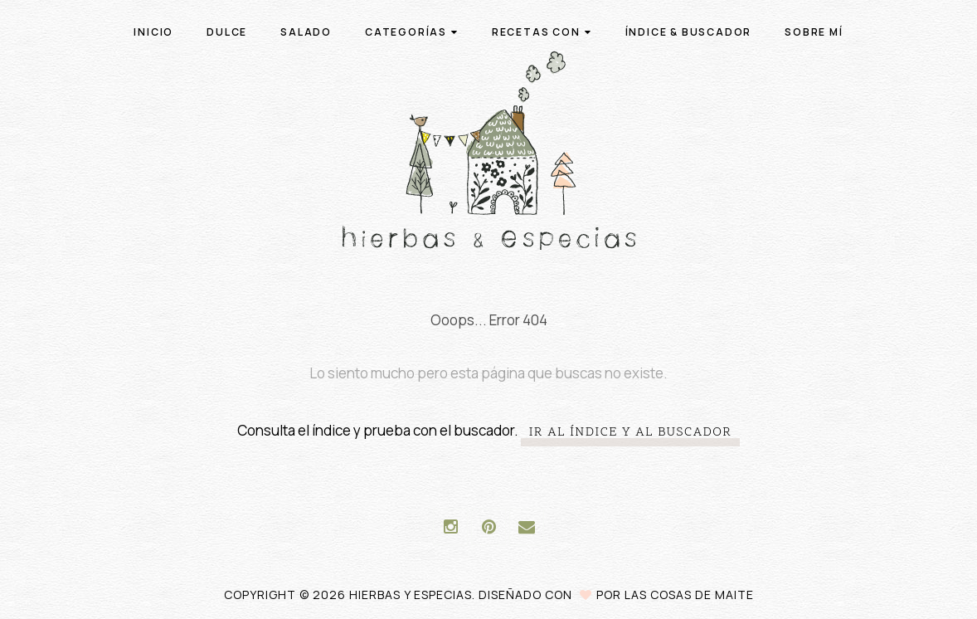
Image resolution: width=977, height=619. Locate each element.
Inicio (153, 32)
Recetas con (542, 32)
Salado (306, 32)
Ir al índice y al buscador (630, 432)
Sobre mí (814, 32)
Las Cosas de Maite (689, 594)
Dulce (227, 32)
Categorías (412, 32)
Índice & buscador (688, 32)
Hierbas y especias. (414, 594)
